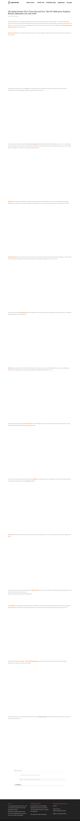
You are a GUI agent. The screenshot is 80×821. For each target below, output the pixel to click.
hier (19, 718)
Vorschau (16, 16)
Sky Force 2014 (61, 144)
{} (37, 779)
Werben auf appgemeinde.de (59, 813)
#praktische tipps (51, 2)
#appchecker (61, 2)
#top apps (69, 2)
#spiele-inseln (30, 2)
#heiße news (40, 2)
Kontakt (55, 806)
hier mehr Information (41, 814)
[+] (39, 779)
